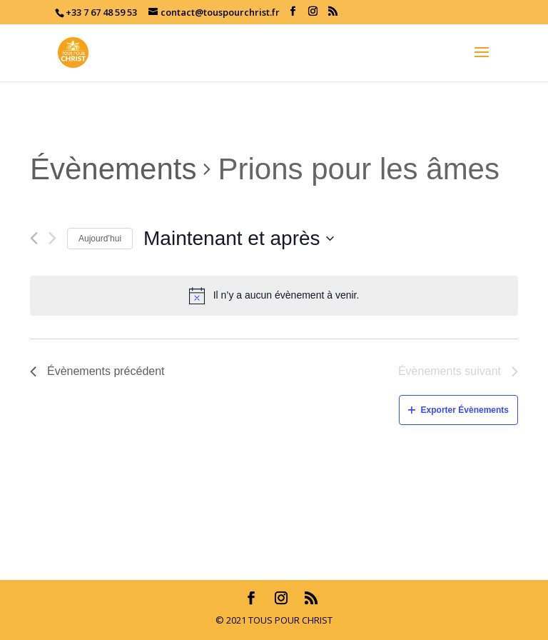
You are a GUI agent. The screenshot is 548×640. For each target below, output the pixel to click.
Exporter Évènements (458, 410)
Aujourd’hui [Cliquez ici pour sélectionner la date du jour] (99, 239)
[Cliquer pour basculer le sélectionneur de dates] (238, 238)
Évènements (113, 169)
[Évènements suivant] (52, 238)
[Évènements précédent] (34, 238)
